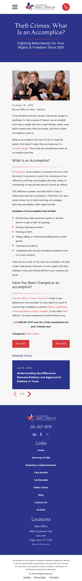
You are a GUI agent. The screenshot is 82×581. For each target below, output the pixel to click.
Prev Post (21, 344)
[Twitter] (47, 434)
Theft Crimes (32, 334)
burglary (44, 311)
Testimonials (41, 480)
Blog (40, 495)
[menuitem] (27, 577)
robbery (51, 307)
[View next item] (29, 394)
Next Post (61, 344)
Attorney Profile (41, 458)
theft (65, 311)
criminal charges (20, 149)
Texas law (20, 172)
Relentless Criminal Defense (41, 465)
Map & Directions (41, 544)
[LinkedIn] (34, 434)
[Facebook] (41, 434)
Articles (41, 510)
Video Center (40, 488)
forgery (35, 311)
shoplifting (61, 307)
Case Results (41, 473)
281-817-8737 (41, 427)
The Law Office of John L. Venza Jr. (29, 298)
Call (15, 322)
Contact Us (41, 503)
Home (41, 450)
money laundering (21, 311)
